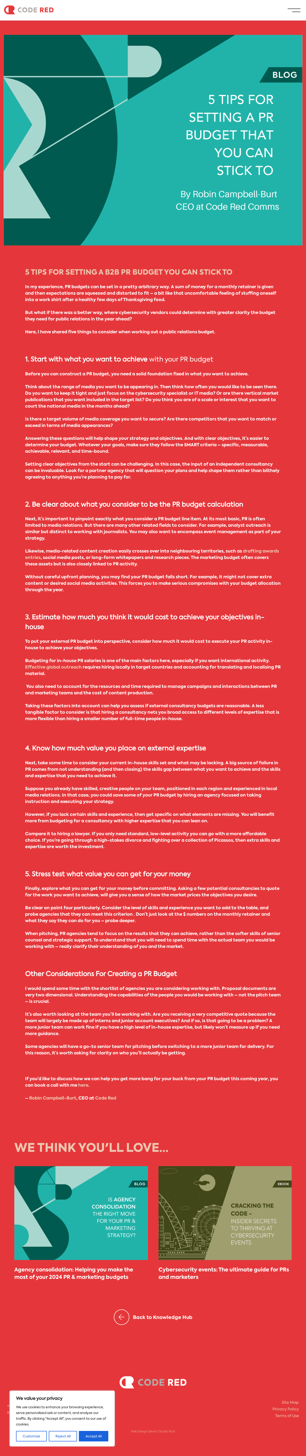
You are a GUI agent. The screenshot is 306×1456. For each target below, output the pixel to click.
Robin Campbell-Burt (52, 1098)
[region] (62, 1418)
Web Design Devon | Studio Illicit (153, 1431)
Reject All (63, 1436)
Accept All (94, 1436)
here (83, 1085)
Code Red (105, 1098)
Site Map (290, 1402)
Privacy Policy (286, 1409)
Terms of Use (287, 1415)
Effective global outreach (53, 667)
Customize (31, 1436)
